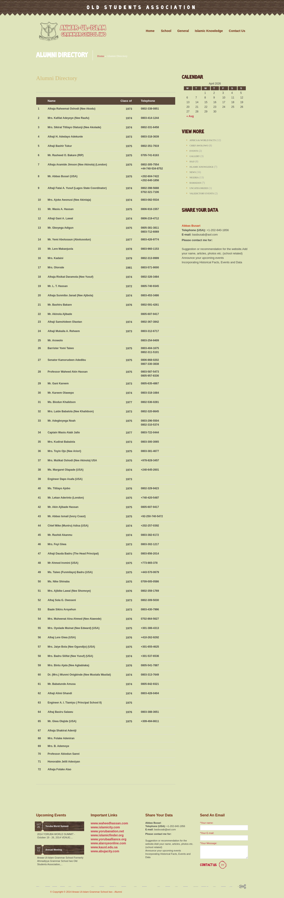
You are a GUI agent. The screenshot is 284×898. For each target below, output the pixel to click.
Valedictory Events (202, 193)
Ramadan (195, 183)
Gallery (195, 156)
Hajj (192, 161)
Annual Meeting (54, 850)
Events (194, 151)
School (167, 31)
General (184, 31)
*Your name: (206, 822)
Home (150, 31)
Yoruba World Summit (57, 826)
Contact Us (237, 31)
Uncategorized (199, 188)
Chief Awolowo (199, 145)
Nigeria (194, 177)
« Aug (190, 116)
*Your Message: (208, 843)
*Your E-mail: (207, 833)
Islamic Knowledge (210, 31)
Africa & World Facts (203, 140)
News (193, 172)
